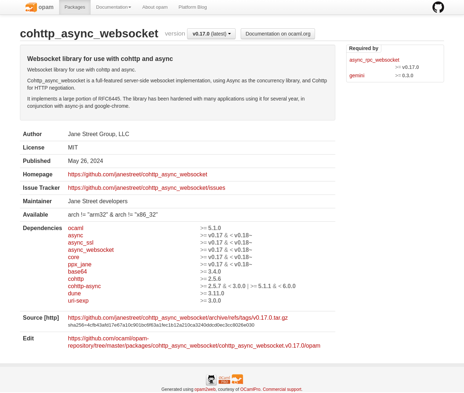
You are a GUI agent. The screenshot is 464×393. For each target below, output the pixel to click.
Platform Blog (193, 7)
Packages (75, 7)
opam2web (205, 389)
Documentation (113, 7)
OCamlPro (250, 389)
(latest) (211, 34)
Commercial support (282, 389)
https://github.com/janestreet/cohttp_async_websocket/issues (146, 188)
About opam (154, 7)
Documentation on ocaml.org (277, 34)
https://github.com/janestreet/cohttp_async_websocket (137, 174)
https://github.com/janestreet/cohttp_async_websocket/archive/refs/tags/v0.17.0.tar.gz (178, 318)
